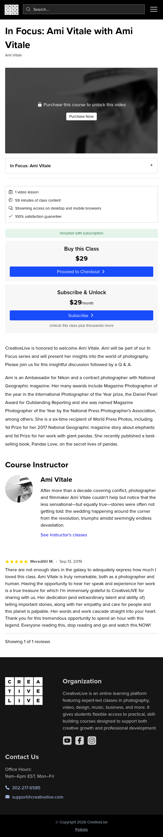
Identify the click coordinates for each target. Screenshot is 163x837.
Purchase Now (81, 116)
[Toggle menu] (153, 9)
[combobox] (84, 9)
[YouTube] (67, 740)
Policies (81, 829)
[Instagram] (92, 740)
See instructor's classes (64, 534)
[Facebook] (79, 740)
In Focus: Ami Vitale (30, 166)
